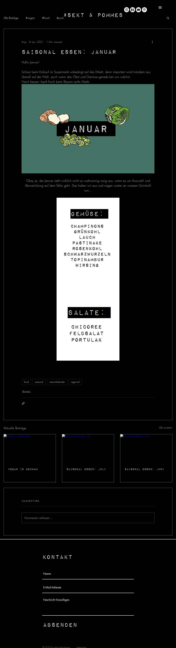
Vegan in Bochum (23, 469)
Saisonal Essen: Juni (144, 469)
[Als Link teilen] (23, 403)
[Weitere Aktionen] (152, 42)
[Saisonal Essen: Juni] (146, 448)
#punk (60, 18)
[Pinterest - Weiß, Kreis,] (144, 9)
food (26, 382)
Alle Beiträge (11, 18)
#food (45, 18)
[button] (160, 7)
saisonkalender (57, 382)
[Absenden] (60, 625)
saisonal (39, 382)
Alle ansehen (165, 427)
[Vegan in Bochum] (30, 448)
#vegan (30, 18)
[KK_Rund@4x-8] (132, 9)
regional (75, 382)
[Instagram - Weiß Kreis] (126, 9)
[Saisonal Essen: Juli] (88, 448)
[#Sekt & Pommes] (93, 14)
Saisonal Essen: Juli (86, 469)
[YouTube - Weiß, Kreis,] (138, 9)
